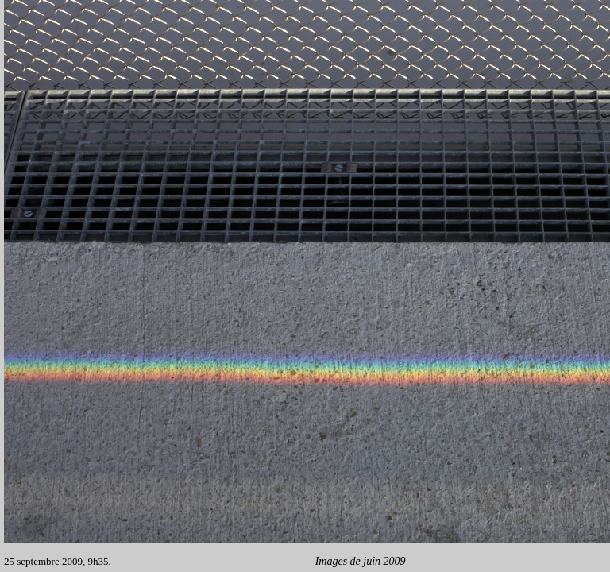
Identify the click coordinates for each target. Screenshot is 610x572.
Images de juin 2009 (358, 561)
